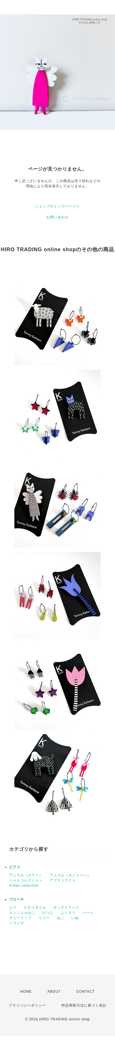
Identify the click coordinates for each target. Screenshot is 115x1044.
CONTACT (85, 992)
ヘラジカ (16, 923)
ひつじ (47, 913)
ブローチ (16, 899)
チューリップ (20, 918)
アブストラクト (63, 880)
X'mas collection (24, 886)
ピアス (14, 867)
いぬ (75, 918)
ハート (88, 913)
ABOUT (54, 992)
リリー (44, 918)
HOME (26, 992)
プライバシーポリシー (27, 1005)
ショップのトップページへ (57, 206)
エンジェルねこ (22, 913)
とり (13, 907)
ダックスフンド (66, 907)
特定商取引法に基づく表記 (84, 1005)
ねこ (60, 918)
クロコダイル (35, 907)
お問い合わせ (57, 217)
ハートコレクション (26, 880)
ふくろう (68, 913)
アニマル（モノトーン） (70, 875)
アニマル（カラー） (26, 875)
